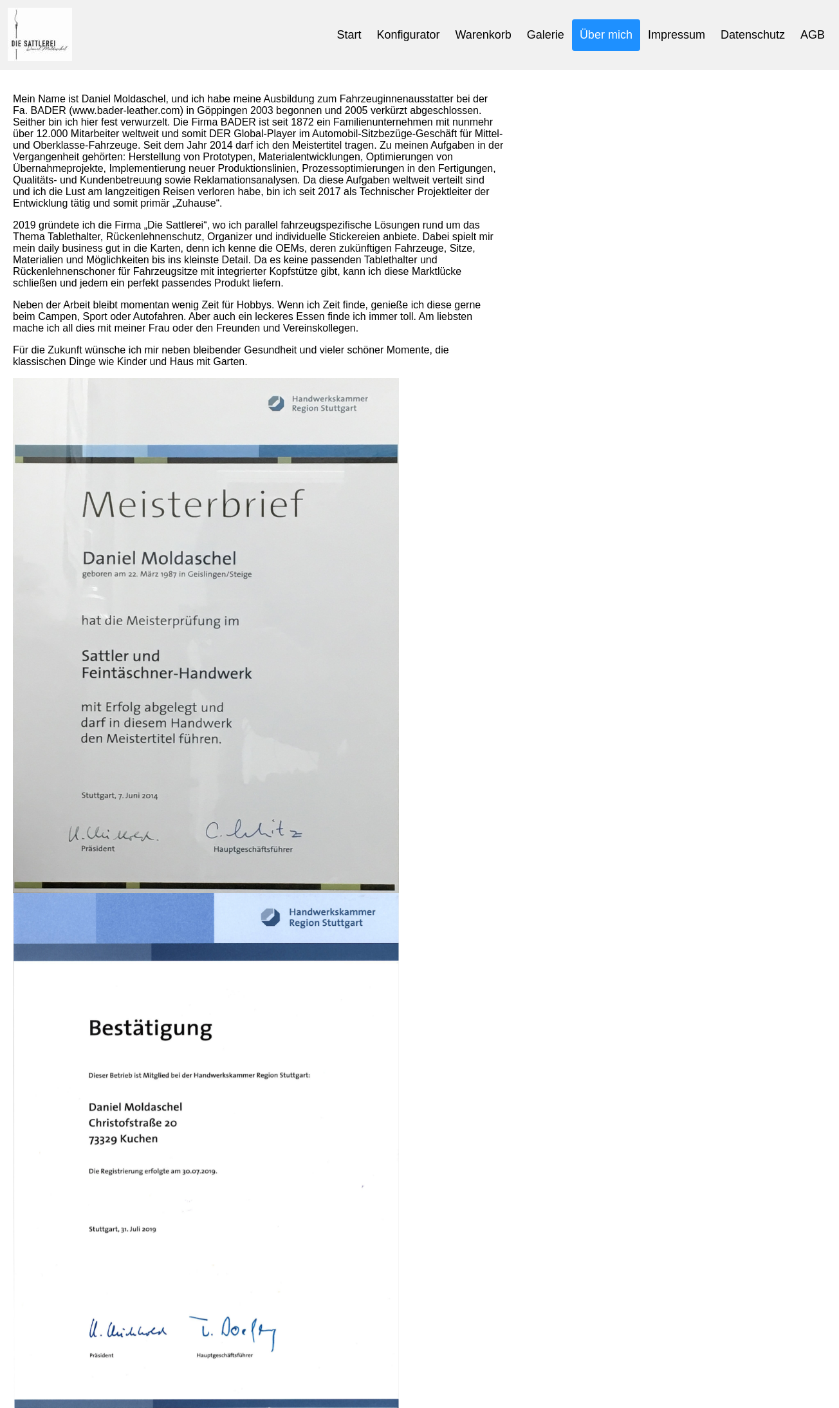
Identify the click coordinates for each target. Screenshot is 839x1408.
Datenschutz (753, 34)
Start (349, 34)
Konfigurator (407, 34)
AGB (812, 34)
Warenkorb (483, 34)
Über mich (606, 34)
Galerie (545, 34)
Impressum (676, 34)
